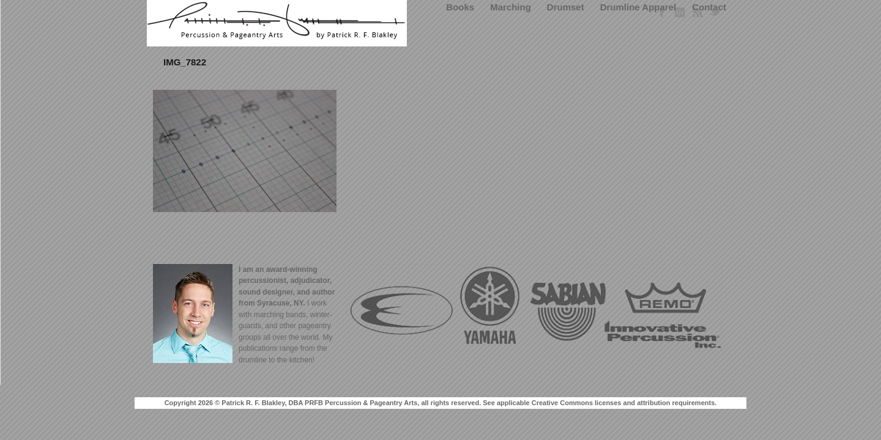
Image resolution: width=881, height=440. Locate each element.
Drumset (565, 7)
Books (460, 7)
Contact (709, 7)
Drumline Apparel (638, 7)
